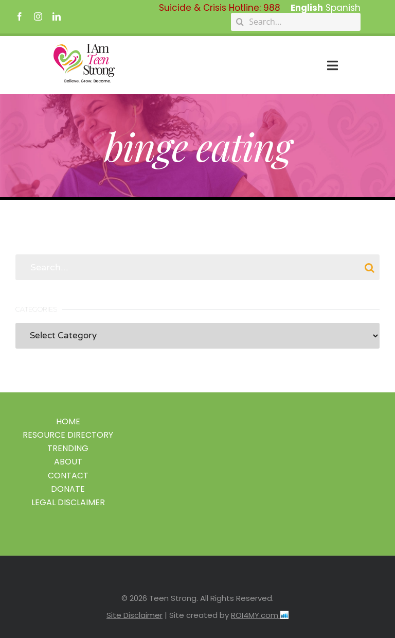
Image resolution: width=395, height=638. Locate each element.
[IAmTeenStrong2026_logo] (84, 48)
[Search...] (296, 22)
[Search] (240, 22)
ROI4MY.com (260, 615)
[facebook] (19, 16)
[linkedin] (56, 16)
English (307, 8)
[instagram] (38, 16)
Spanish (343, 8)
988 (271, 8)
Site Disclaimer (134, 615)
